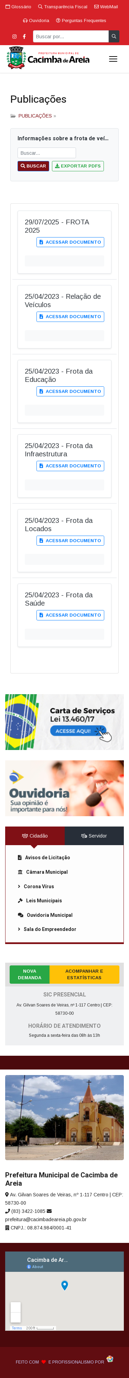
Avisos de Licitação (44, 857)
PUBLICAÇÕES (35, 116)
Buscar (33, 166)
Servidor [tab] (94, 836)
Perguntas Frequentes (81, 20)
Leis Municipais (40, 900)
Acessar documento (70, 242)
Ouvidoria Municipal (45, 915)
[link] (64, 722)
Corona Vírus (36, 886)
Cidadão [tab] (35, 836)
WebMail (106, 6)
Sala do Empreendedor (47, 929)
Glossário (18, 6)
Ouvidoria (36, 20)
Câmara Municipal (43, 872)
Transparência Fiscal (62, 6)
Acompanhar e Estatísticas (84, 975)
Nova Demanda (29, 975)
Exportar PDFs (78, 166)
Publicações (38, 99)
